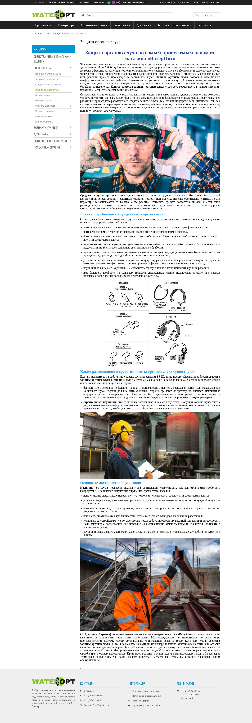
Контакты (196, 2)
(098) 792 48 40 (103, 2)
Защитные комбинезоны (48, 74)
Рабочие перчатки (44, 111)
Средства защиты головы (48, 84)
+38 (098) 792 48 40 (93, 700)
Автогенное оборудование (51, 141)
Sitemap (35, 706)
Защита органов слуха (47, 90)
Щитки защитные (44, 121)
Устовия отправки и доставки (146, 691)
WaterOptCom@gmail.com (138, 2)
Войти (215, 2)
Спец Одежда (42, 68)
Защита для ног (43, 95)
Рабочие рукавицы (45, 105)
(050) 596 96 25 (86, 2)
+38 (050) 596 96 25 (93, 695)
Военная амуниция (46, 128)
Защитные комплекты (46, 79)
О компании (166, 2)
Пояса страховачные (47, 147)
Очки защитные (43, 116)
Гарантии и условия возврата (146, 705)
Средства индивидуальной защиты (52, 58)
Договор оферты (140, 700)
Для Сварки (41, 134)
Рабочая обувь (43, 100)
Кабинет (206, 2)
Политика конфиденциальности (147, 696)
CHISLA (208, 720)
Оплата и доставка (181, 2)
